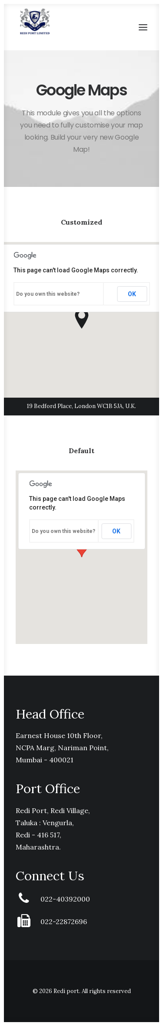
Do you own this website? (48, 294)
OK (132, 294)
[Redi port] (35, 21)
